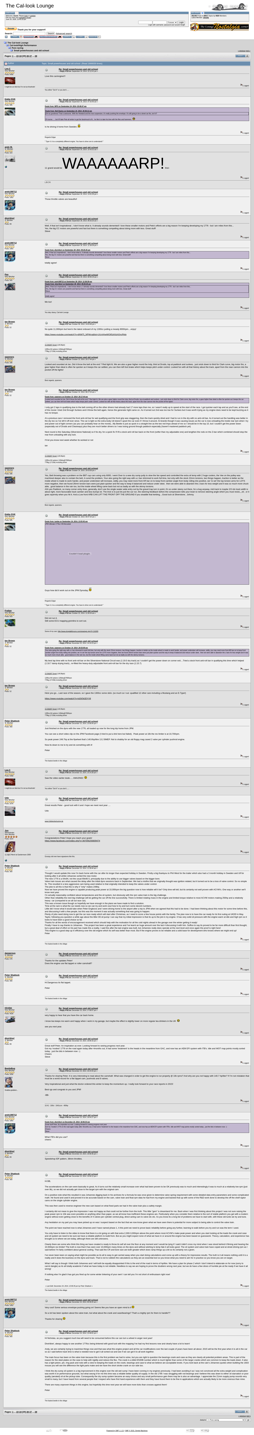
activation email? (25, 17)
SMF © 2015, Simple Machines (136, 1431)
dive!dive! (10, 218)
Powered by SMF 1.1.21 (115, 1431)
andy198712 (11, 191)
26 (28, 56)
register (32, 16)
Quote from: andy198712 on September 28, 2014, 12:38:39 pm (68, 281)
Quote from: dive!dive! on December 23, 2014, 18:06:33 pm (67, 1122)
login (26, 16)
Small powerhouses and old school (31, 50)
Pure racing (17, 48)
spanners (9, 357)
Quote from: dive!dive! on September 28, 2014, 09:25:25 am (67, 250)
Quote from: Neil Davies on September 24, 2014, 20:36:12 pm (68, 111)
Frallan (8, 610)
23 (17, 56)
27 (31, 56)
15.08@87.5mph (51, 345)
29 (36, 56)
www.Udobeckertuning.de (54, 821)
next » (248, 51)
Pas (6, 274)
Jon (6, 830)
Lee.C (7, 68)
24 (20, 56)
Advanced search (64, 33)
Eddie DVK (10, 99)
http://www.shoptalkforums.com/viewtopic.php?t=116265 (78, 631)
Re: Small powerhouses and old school (78, 69)
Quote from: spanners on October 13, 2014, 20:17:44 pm (66, 397)
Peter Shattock (12, 721)
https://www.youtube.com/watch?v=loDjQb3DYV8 (68, 698)
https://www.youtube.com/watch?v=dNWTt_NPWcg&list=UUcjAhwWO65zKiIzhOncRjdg (85, 334)
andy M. (8, 147)
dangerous (10, 953)
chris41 (206, 17)
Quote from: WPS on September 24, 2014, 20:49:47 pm (65, 106)
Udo (7, 798)
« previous (241, 51)
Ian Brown (10, 321)
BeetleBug (10, 1068)
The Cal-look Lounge (17, 43)
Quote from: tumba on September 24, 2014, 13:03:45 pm (66, 521)
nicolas (8, 1008)
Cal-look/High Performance (23, 45)
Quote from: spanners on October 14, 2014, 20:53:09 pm (66, 648)
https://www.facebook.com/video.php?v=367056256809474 (72, 841)
